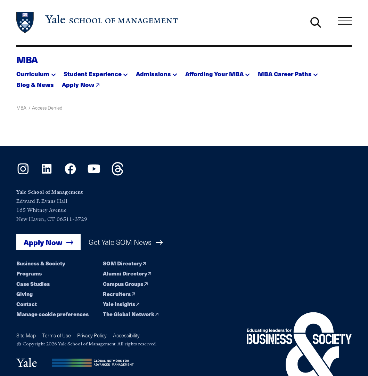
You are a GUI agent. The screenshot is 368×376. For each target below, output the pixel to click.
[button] (36, 72)
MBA (27, 59)
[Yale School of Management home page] (97, 22)
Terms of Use (56, 335)
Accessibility (126, 335)
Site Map (26, 335)
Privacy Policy (92, 335)
